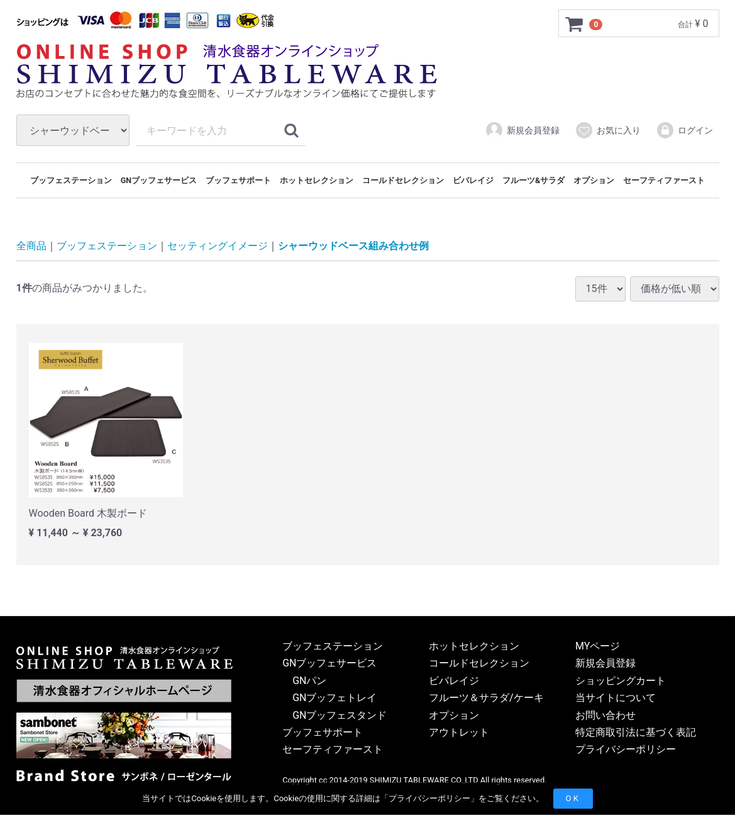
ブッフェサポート (238, 180)
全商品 (31, 246)
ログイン (684, 130)
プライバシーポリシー (429, 798)
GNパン (309, 681)
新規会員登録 (522, 130)
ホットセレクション (316, 180)
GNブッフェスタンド (339, 715)
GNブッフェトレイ (334, 698)
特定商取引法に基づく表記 (635, 732)
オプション (593, 180)
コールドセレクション (403, 180)
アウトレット (459, 732)
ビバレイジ (473, 180)
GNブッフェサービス (159, 180)
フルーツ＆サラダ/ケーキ (486, 698)
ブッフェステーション (71, 180)
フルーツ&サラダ (533, 180)
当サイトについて (615, 698)
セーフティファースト (664, 180)
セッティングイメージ (217, 246)
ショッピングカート (620, 681)
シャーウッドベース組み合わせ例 (353, 246)
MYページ (597, 646)
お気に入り (608, 130)
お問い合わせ (605, 715)
